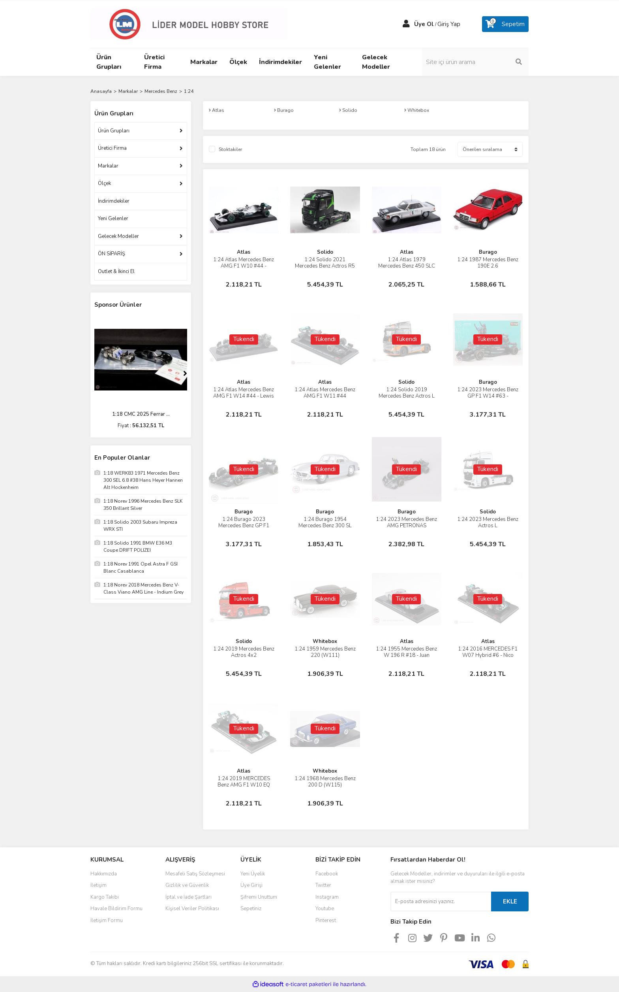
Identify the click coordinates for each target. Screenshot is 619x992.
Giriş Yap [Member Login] (448, 24)
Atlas (243, 252)
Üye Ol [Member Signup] (424, 24)
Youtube (324, 908)
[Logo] (189, 24)
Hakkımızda (103, 873)
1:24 (188, 91)
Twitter (323, 885)
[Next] (185, 373)
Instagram (327, 897)
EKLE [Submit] (510, 901)
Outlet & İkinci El (116, 271)
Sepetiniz (250, 908)
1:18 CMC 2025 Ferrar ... (141, 414)
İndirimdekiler (113, 201)
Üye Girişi (251, 885)
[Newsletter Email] (440, 901)
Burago (488, 252)
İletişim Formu (106, 920)
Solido (325, 252)
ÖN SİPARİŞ (111, 253)
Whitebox (325, 641)
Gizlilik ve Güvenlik (187, 885)
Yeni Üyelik (252, 873)
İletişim (98, 885)
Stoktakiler (230, 149)
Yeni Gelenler (113, 218)
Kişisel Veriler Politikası (192, 908)
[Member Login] (406, 24)
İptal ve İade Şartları (188, 897)
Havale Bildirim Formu (116, 908)
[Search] (475, 62)
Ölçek (104, 183)
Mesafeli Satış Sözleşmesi (195, 873)
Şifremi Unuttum (258, 897)
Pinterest (325, 920)
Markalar (108, 166)
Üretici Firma (112, 148)
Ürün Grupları (113, 130)
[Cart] (505, 24)
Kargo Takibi (104, 897)
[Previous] (96, 373)
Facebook (326, 873)
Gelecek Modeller (118, 236)
